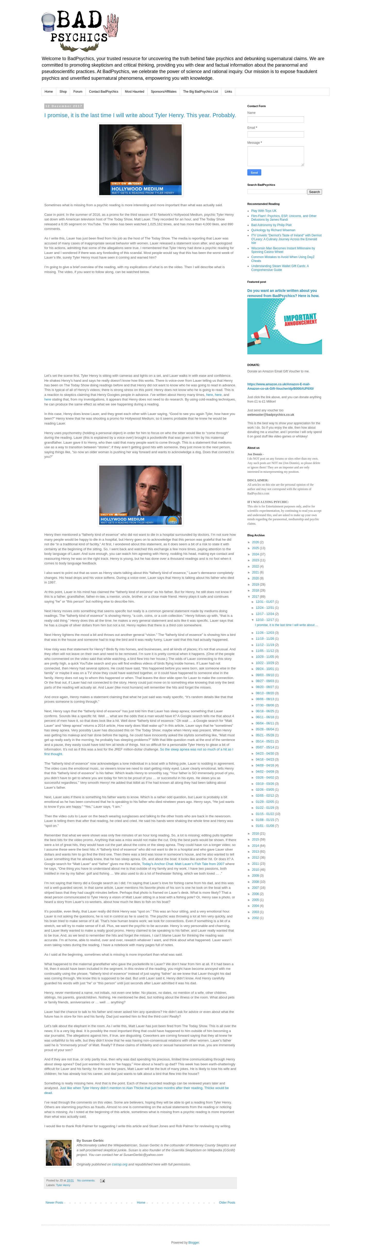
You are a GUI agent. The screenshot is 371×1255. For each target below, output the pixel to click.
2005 (256, 900)
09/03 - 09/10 (265, 675)
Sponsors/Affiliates (163, 91)
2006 (256, 894)
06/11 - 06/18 (265, 717)
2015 (256, 839)
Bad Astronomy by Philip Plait (271, 225)
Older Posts (227, 1202)
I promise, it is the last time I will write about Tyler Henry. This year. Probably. (140, 115)
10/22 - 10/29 (265, 663)
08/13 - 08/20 (265, 693)
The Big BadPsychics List (200, 91)
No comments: (86, 1180)
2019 (256, 584)
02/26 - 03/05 (265, 790)
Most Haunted (134, 91)
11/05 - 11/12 (265, 651)
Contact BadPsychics (103, 91)
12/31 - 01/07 (265, 602)
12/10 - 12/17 (265, 620)
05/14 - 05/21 (265, 741)
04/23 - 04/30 (265, 753)
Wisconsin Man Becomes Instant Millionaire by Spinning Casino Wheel (283, 250)
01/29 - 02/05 (265, 802)
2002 (256, 918)
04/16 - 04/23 (265, 759)
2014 (256, 846)
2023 (256, 560)
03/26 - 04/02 (265, 777)
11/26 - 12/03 (265, 633)
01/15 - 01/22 (265, 814)
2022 (256, 566)
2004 (256, 906)
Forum (77, 91)
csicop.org (119, 1164)
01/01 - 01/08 (265, 826)
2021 (256, 572)
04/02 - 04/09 (265, 771)
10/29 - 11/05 (265, 657)
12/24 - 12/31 (265, 608)
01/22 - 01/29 (265, 808)
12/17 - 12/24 (265, 614)
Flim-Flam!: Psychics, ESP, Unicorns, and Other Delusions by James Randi (284, 217)
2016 (256, 833)
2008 (256, 882)
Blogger (193, 1242)
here (209, 395)
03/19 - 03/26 (265, 784)
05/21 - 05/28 (265, 735)
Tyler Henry (63, 1185)
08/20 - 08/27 (265, 687)
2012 (256, 857)
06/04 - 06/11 (265, 723)
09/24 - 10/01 (265, 669)
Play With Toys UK (263, 211)
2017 (256, 596)
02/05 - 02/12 (265, 795)
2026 (256, 542)
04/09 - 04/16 (265, 765)
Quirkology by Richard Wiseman (273, 230)
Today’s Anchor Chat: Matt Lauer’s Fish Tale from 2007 (183, 864)
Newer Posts (54, 1202)
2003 (256, 912)
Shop (63, 91)
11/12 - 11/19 (265, 645)
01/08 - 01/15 (265, 820)
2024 (256, 554)
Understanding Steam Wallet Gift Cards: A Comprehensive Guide (280, 267)
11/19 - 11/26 (265, 639)
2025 (256, 548)
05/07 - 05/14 (265, 747)
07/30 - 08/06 (265, 705)
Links (228, 91)
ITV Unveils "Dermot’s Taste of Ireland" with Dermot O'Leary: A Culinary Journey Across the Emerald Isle (286, 239)
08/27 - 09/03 (265, 681)
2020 (256, 578)
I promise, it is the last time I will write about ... (286, 625)
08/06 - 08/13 (265, 699)
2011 (256, 864)
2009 (256, 875)
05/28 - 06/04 (265, 729)
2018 (256, 590)
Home (49, 91)
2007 (256, 888)
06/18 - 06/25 (265, 711)
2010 (256, 870)
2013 (256, 851)
